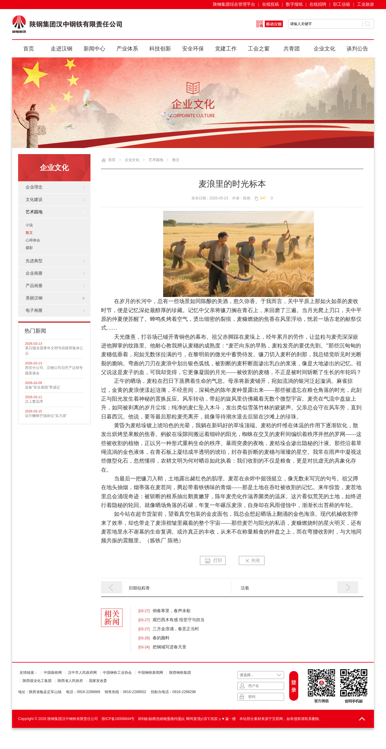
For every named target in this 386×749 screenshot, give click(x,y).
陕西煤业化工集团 (37, 681)
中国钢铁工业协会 (117, 672)
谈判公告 (357, 49)
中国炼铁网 (53, 672)
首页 (28, 49)
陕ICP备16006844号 (118, 719)
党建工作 (226, 49)
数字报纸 (294, 4)
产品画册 (34, 285)
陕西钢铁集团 (180, 672)
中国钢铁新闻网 (150, 672)
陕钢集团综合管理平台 (234, 4)
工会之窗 (259, 49)
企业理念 (34, 187)
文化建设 (34, 199)
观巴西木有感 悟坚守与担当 (178, 619)
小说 (29, 225)
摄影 (29, 248)
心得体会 (33, 240)
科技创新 (160, 49)
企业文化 (324, 49)
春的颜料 (161, 637)
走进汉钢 (61, 49)
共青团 (291, 49)
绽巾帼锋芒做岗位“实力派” (46, 416)
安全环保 (193, 49)
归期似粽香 (139, 588)
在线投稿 (270, 4)
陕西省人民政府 (70, 681)
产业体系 (127, 49)
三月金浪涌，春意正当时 (176, 628)
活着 (245, 588)
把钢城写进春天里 (169, 646)
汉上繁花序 (34, 401)
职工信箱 (341, 4)
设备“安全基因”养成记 (42, 387)
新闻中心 (94, 49)
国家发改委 (98, 681)
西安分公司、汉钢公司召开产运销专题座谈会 (54, 370)
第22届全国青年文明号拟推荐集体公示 (54, 351)
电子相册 (34, 310)
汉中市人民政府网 (82, 672)
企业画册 (34, 273)
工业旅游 (365, 4)
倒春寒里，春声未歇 (172, 610)
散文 (29, 233)
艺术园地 (156, 160)
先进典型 (34, 261)
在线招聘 (317, 4)
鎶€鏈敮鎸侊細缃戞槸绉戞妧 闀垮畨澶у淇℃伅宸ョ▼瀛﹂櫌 (187, 719)
